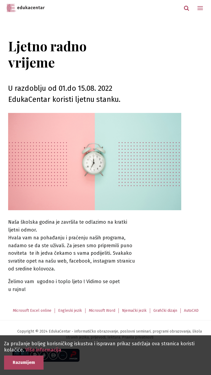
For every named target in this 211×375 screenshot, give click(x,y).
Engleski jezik (70, 310)
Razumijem (24, 362)
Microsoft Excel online (32, 310)
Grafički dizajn (165, 310)
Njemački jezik (134, 310)
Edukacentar (25, 8)
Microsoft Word (102, 310)
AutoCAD (191, 310)
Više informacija (43, 350)
